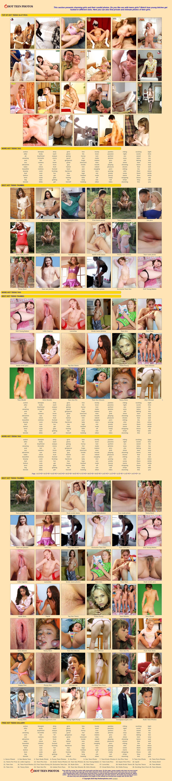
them (138, 173)
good (68, 158)
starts (125, 175)
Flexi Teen (150, 330)
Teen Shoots (150, 364)
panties (110, 152)
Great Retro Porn (108, 767)
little (83, 177)
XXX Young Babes (150, 288)
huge (83, 160)
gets (54, 177)
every (55, 158)
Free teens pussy (99, 219)
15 (139, 474)
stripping (124, 177)
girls (68, 152)
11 (110, 474)
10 (103, 474)
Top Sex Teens (73, 364)
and (25, 160)
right (125, 154)
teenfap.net (73, 684)
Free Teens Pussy (43, 764)
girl (54, 182)
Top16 (99, 364)
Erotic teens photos (99, 330)
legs (83, 173)
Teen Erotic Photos (108, 759)
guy (68, 165)
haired (68, 167)
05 (66, 474)
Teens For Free (11, 762)
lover (97, 154)
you (149, 182)
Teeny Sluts (124, 399)
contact (115, 778)
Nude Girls (48, 364)
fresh (54, 162)
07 (81, 474)
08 (88, 474)
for (55, 160)
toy (149, 158)
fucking (54, 171)
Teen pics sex (73, 254)
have (68, 175)
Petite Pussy (124, 364)
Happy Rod (22, 684)
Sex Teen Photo (91, 759)
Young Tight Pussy (73, 719)
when (149, 171)
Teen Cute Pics (107, 762)
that (138, 167)
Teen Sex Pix (73, 399)
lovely (97, 152)
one (97, 180)
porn (110, 169)
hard (68, 169)
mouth (97, 165)
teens (139, 165)
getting (54, 180)
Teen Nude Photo (42, 759)
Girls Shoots (47, 399)
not (97, 173)
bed (25, 173)
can (40, 165)
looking (83, 182)
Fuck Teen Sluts (150, 650)
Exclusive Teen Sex (124, 288)
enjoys (54, 156)
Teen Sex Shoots (98, 399)
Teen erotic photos (124, 219)
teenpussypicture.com (48, 719)
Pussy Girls (22, 719)
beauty (25, 171)
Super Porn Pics (124, 762)
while (149, 173)
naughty (97, 169)
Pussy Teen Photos (59, 759)
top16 (137, 762)
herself (68, 182)
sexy (125, 158)
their (138, 171)
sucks (138, 154)
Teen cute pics (124, 546)
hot (83, 158)
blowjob (41, 152)
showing (125, 165)
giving (68, 156)
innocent (83, 162)
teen (138, 162)
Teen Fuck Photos (27, 764)
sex (125, 156)
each (54, 154)
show (125, 162)
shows (124, 167)
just (83, 169)
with (149, 180)
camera (41, 162)
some (125, 173)
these (139, 177)
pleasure (110, 167)
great (68, 162)
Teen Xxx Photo (140, 759)
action (25, 152)
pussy (110, 175)
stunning (125, 182)
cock (41, 171)
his (83, 154)
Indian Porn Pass (59, 767)
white (149, 175)
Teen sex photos (48, 288)
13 (125, 474)
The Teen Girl (124, 684)
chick (41, 167)
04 (59, 474)
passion (110, 154)
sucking (138, 152)
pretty (110, 173)
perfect (110, 156)
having (68, 177)
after (25, 154)
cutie (41, 177)
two (149, 160)
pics (110, 160)
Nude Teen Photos (150, 719)
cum (40, 173)
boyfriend (40, 156)
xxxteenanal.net (99, 719)
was (149, 165)
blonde (25, 182)
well (149, 167)
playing (110, 165)
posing (110, 171)
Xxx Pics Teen (123, 759)
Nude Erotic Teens (125, 764)
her (68, 180)
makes (96, 160)
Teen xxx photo (99, 288)
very (149, 162)
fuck (54, 167)
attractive (25, 165)
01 (37, 474)
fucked (54, 169)
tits (149, 156)
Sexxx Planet (10, 759)
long (83, 180)
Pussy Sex (48, 684)
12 (117, 474)
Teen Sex (73, 288)
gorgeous (68, 160)
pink (110, 162)
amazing (25, 158)
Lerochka (73, 330)
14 (132, 474)
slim (124, 171)
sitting (125, 169)
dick (40, 180)
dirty (54, 152)
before (25, 175)
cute (40, 175)
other (97, 182)
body (41, 154)
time (149, 154)
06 (74, 474)
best (25, 177)
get (54, 175)
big (25, 180)
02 (45, 474)
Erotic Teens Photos (60, 762)
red (110, 180)
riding (125, 152)
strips (125, 180)
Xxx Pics (73, 759)
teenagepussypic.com (124, 719)
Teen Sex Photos (77, 762)
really (111, 177)
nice (97, 171)
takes (138, 158)
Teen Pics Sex (42, 762)
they (138, 180)
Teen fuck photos (22, 254)
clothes (41, 169)
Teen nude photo (150, 254)
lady (83, 171)
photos (110, 158)
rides (110, 182)
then (138, 175)
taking (138, 160)
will (149, 177)
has (68, 173)
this (138, 182)
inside (83, 165)
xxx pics (150, 219)
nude (97, 175)
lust (97, 156)
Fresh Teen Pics (150, 684)
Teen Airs (124, 330)
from (54, 165)
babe (25, 167)
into (83, 167)
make (97, 158)
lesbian (83, 175)
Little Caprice (48, 330)
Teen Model (22, 399)
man (97, 162)
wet (149, 169)
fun (54, 173)
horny (83, 156)
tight (149, 152)
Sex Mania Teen (22, 219)
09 (96, 474)
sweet (138, 156)
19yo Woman (149, 399)
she (125, 160)
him (83, 152)
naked (97, 167)
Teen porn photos (48, 254)
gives (68, 154)
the (138, 169)
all (25, 156)
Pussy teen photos (124, 254)
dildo (41, 182)
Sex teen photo (48, 219)
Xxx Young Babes (92, 762)
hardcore (68, 171)
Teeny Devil (22, 288)
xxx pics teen (73, 219)
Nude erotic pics (22, 364)
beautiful (25, 169)
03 (52, 474)
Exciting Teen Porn (99, 684)
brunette (41, 158)
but (41, 160)
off (97, 177)
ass (25, 162)
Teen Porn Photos (158, 759)
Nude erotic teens (99, 254)
